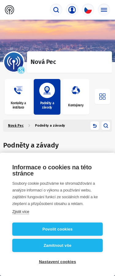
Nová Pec (16, 126)
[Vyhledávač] (56, 10)
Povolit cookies (57, 229)
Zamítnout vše (57, 245)
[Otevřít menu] (102, 96)
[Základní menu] (104, 10)
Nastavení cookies (57, 261)
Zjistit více (20, 211)
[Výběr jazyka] (88, 10)
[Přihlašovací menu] (72, 10)
